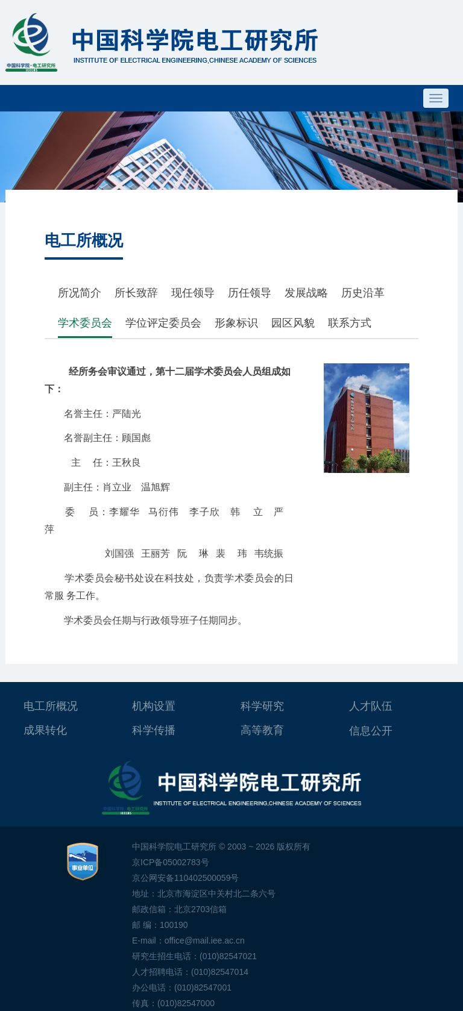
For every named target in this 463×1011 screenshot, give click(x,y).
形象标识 (236, 323)
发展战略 (306, 293)
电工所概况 (51, 706)
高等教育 (262, 730)
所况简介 (79, 293)
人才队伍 (370, 706)
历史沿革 (363, 293)
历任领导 (249, 293)
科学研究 (262, 706)
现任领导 (193, 293)
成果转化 (45, 730)
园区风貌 (293, 323)
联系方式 (349, 323)
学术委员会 (85, 323)
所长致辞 (136, 293)
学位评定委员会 (163, 323)
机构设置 (153, 706)
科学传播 (153, 730)
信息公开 (370, 731)
